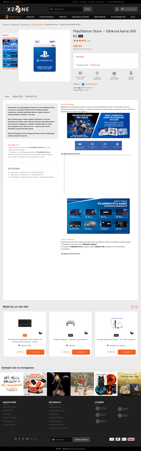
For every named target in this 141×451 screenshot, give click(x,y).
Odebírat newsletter (81, 440)
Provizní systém (55, 421)
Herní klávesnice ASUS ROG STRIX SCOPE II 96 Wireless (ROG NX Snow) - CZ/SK (25, 341)
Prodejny (83, 2)
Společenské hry (118, 17)
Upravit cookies (9, 424)
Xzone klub (7, 410)
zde (87, 111)
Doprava (91, 2)
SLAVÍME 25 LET (13, 17)
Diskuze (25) (17, 96)
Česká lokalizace (86, 88)
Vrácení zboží (8, 421)
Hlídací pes (95, 65)
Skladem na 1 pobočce (118, 345)
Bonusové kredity (9, 417)
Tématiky (63, 17)
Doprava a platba (9, 407)
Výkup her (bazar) (56, 417)
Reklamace (53, 414)
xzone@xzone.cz (13, 2)
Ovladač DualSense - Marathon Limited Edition (71, 339)
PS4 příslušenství (37, 172)
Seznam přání (82, 65)
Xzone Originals (47, 17)
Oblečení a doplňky (80, 17)
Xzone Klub (100, 2)
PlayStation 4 (25, 172)
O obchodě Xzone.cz (57, 410)
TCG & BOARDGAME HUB (115, 2)
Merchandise (100, 17)
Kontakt (75, 2)
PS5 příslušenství (37, 175)
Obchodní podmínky (56, 424)
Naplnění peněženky (47, 177)
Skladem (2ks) (26, 345)
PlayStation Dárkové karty (29, 177)
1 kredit (88, 49)
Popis (7, 96)
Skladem (72, 345)
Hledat (87, 9)
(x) (89, 41)
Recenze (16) (31, 96)
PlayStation (15, 172)
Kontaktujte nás (55, 407)
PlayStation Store (91, 84)
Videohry (30, 17)
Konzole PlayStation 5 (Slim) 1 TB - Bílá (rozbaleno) (116, 339)
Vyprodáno (80, 57)
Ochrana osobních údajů (58, 428)
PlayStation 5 (25, 175)
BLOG (133, 17)
